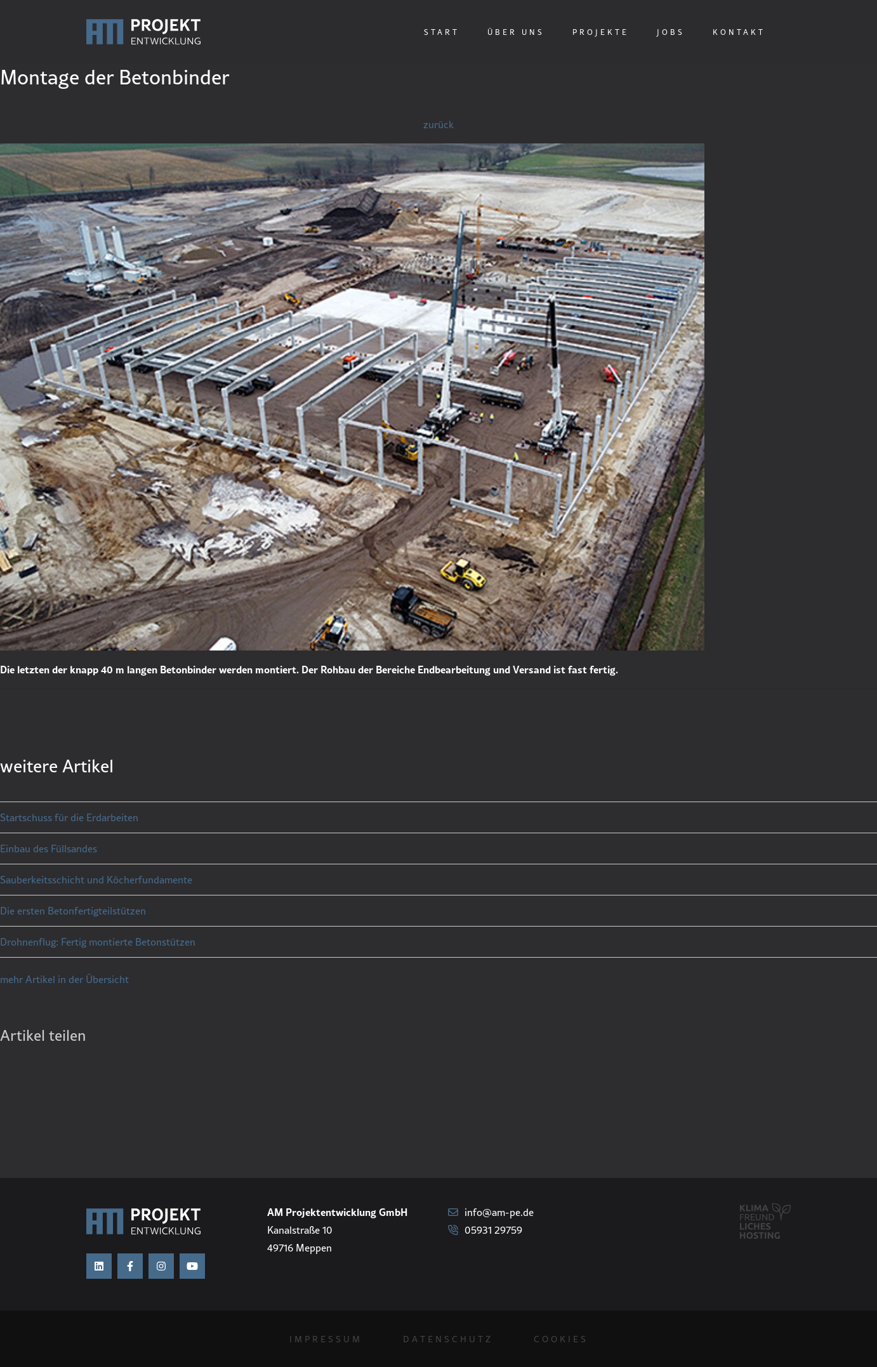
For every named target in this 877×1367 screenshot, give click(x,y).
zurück (438, 124)
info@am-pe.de (491, 1212)
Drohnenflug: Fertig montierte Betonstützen (97, 942)
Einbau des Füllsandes (48, 848)
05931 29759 (485, 1230)
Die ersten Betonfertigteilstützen (73, 911)
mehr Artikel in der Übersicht (64, 979)
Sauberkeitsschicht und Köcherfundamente (96, 880)
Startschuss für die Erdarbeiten (69, 817)
